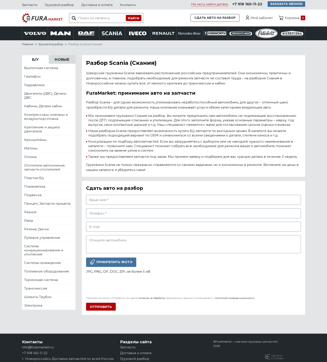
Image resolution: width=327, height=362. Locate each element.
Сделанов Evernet (277, 357)
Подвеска (32, 195)
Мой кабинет (262, 18)
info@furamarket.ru (38, 347)
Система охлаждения (42, 263)
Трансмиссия (35, 288)
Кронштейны (35, 140)
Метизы (30, 148)
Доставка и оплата (97, 5)
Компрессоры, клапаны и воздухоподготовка (46, 117)
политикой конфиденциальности (234, 298)
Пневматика (34, 186)
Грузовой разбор (59, 5)
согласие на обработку (151, 298)
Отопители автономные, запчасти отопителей (44, 167)
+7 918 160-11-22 (247, 4)
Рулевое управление (42, 238)
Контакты (128, 5)
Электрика (33, 305)
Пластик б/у (34, 178)
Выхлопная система (41, 68)
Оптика (30, 157)
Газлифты (32, 76)
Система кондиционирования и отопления (43, 250)
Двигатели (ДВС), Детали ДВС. (45, 95)
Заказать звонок (287, 4)
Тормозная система (41, 280)
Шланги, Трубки (37, 297)
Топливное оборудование (46, 271)
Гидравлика (34, 85)
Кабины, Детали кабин (43, 106)
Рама (28, 221)
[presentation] (118, 285)
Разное (30, 212)
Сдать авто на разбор (213, 18)
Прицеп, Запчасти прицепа (47, 203)
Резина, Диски (36, 229)
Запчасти (29, 5)
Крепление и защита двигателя (42, 129)
